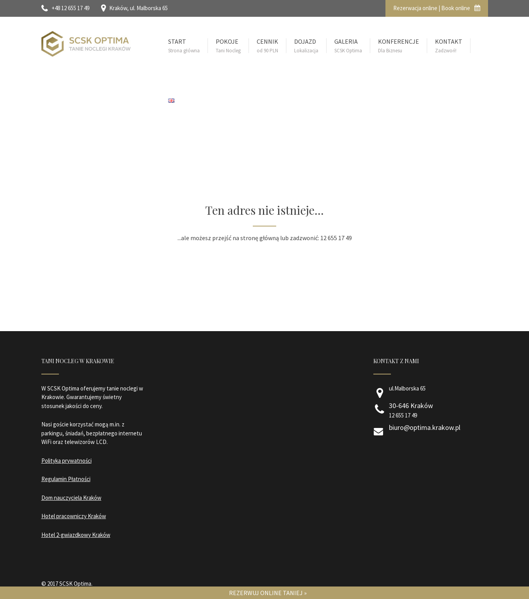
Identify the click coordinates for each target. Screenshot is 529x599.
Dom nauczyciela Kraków (71, 497)
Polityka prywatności (66, 460)
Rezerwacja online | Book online (436, 8)
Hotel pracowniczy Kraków (73, 516)
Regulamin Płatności (66, 479)
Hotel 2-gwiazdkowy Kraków (75, 534)
